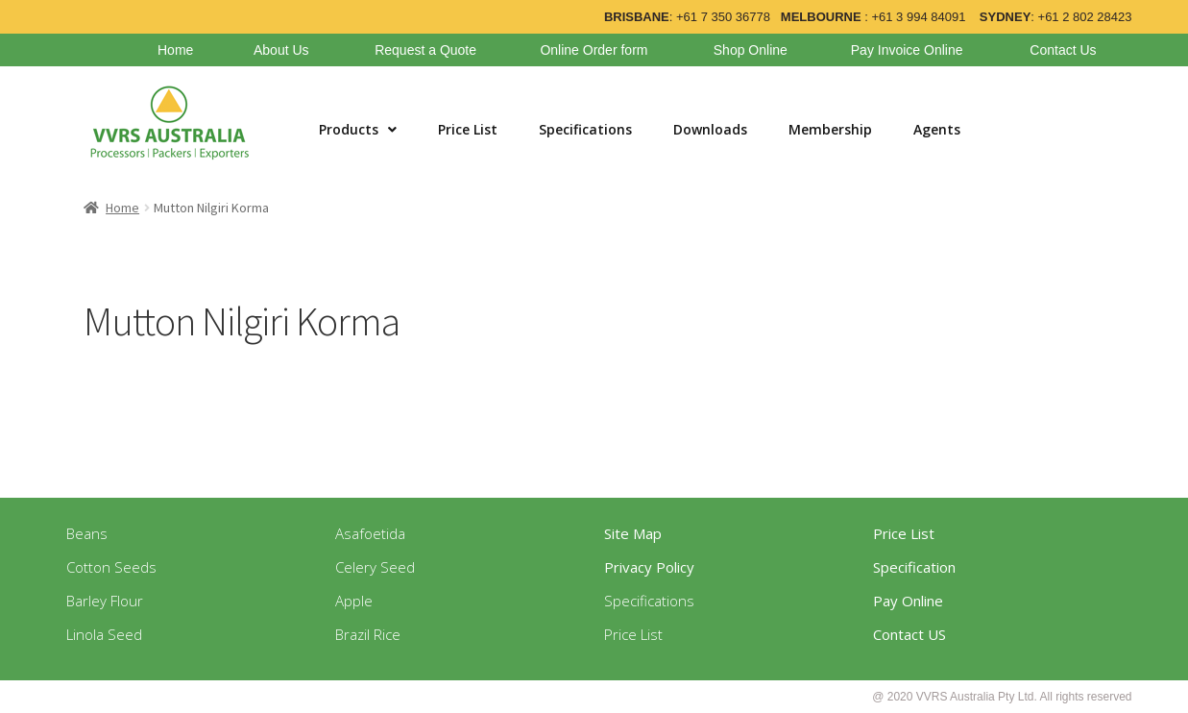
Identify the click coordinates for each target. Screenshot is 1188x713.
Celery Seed (375, 567)
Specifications (585, 129)
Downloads (710, 129)
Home (175, 50)
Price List (467, 129)
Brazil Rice (367, 634)
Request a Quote (425, 50)
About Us (281, 50)
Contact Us (1063, 50)
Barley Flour (104, 600)
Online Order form (593, 50)
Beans (87, 533)
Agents (936, 129)
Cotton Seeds (111, 567)
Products (358, 129)
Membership (830, 129)
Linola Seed (104, 634)
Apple (354, 600)
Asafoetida (370, 533)
